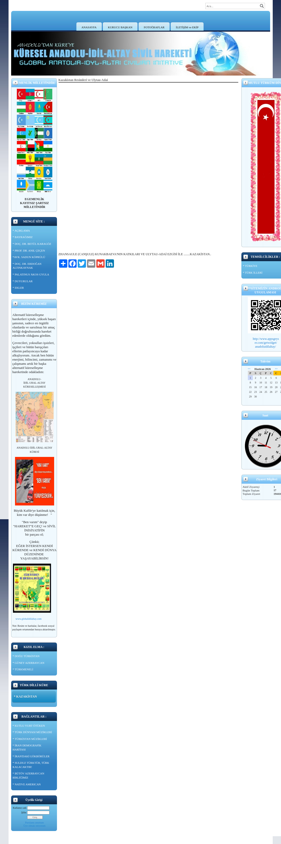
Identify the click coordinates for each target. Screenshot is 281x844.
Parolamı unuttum (34, 822)
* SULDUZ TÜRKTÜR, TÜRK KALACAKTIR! (31, 764)
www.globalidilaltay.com (28, 618)
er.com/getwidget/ (266, 343)
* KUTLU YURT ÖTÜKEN (29, 725)
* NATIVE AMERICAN (27, 784)
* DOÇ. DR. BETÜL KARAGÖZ (32, 243)
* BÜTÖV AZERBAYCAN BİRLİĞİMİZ (28, 775)
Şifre (23, 812)
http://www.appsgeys (266, 339)
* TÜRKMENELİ (23, 669)
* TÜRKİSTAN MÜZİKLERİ (30, 738)
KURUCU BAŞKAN (120, 27)
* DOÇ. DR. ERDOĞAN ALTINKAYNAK (27, 265)
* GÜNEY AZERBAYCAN (29, 662)
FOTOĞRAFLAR (154, 27)
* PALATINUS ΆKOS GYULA (31, 274)
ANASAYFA (89, 27)
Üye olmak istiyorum (35, 825)
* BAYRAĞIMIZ (23, 237)
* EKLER (18, 287)
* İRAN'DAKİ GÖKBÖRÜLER (31, 756)
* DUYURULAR (23, 281)
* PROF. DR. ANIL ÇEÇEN (29, 250)
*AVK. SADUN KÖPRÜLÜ (29, 257)
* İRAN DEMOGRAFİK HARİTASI (27, 747)
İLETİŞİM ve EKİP (187, 27)
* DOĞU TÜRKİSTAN (26, 656)
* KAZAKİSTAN (25, 696)
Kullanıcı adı (19, 807)
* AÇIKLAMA (21, 230)
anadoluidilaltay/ (266, 346)
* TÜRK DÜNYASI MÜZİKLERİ (32, 732)
